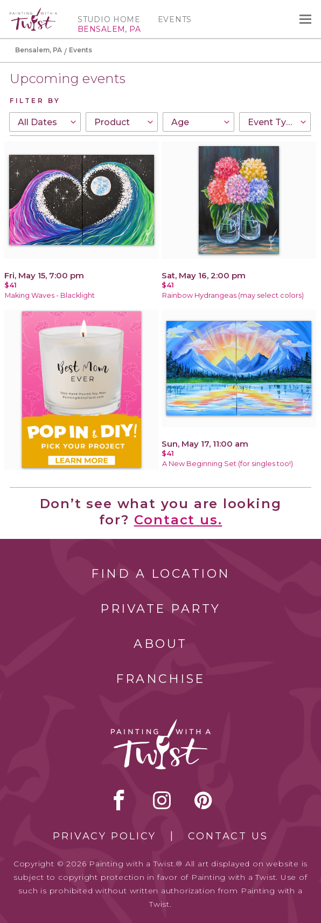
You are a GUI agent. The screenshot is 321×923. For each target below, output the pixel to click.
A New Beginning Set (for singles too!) (227, 464)
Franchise (160, 679)
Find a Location (161, 573)
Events (175, 19)
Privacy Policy (104, 836)
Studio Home (109, 19)
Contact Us (228, 836)
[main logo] (33, 12)
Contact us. (178, 520)
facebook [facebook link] (119, 800)
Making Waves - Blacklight (50, 295)
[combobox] (45, 122)
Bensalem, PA (38, 50)
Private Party (160, 608)
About (160, 644)
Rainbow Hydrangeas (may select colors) (233, 295)
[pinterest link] (203, 800)
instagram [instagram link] (162, 800)
